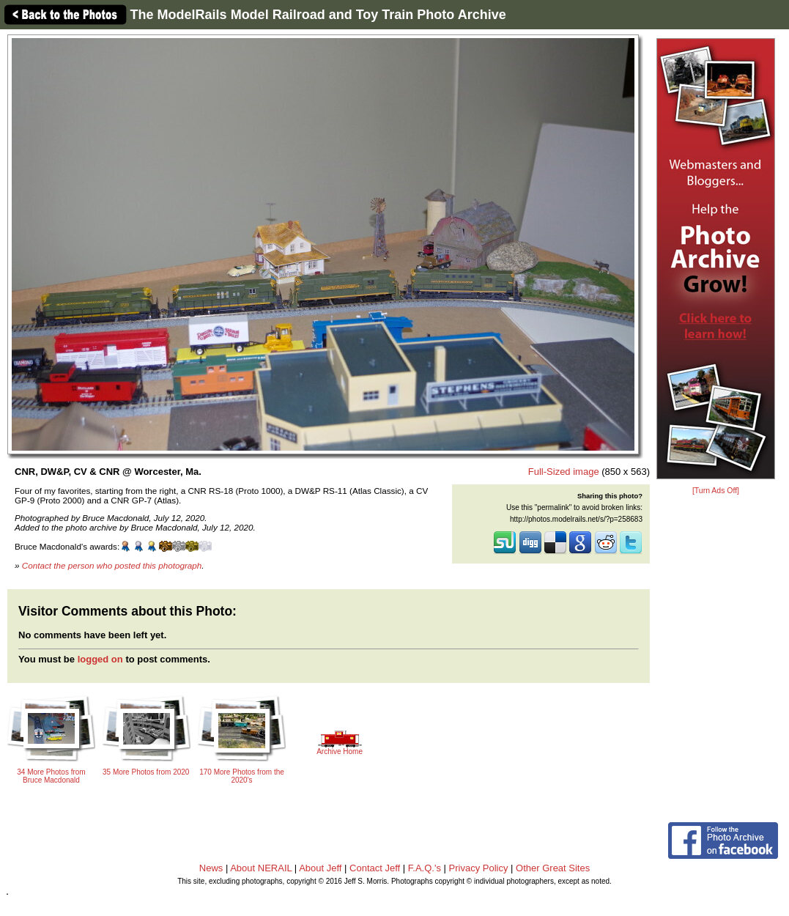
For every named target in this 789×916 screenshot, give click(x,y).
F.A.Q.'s (424, 868)
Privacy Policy (478, 868)
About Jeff (320, 868)
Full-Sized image (563, 471)
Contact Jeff (374, 868)
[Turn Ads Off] (715, 491)
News (211, 868)
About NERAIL (261, 868)
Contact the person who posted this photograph (112, 565)
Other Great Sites (553, 868)
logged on (100, 659)
